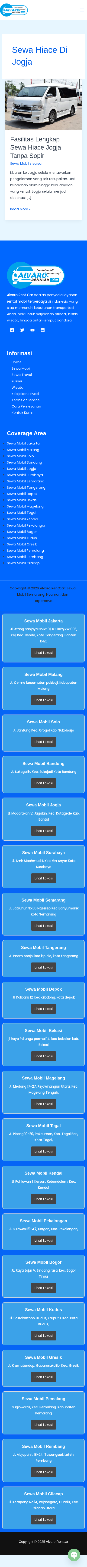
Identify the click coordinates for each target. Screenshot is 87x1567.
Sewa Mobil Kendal (22, 519)
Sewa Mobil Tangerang (26, 487)
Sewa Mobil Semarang (25, 481)
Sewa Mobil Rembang (25, 557)
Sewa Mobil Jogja (21, 468)
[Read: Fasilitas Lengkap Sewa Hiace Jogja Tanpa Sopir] (43, 104)
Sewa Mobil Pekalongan (26, 525)
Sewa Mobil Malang (23, 450)
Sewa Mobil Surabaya (25, 475)
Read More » (20, 208)
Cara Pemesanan (26, 406)
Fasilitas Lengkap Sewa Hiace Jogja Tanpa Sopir (35, 147)
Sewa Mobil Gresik (22, 544)
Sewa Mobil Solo (20, 456)
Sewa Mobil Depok (22, 493)
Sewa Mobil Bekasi (22, 500)
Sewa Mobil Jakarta (23, 443)
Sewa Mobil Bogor (22, 531)
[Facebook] (12, 330)
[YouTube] (32, 330)
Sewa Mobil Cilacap (23, 563)
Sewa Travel (22, 374)
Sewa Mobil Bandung (24, 462)
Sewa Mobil (19, 163)
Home (17, 362)
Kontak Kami (22, 412)
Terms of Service (26, 400)
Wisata (17, 387)
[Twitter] (22, 330)
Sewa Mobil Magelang (25, 506)
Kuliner (17, 381)
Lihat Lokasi (44, 652)
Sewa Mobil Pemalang (25, 550)
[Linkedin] (43, 330)
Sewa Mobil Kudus (22, 538)
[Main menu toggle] (82, 10)
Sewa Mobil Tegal (21, 512)
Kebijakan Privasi (25, 393)
